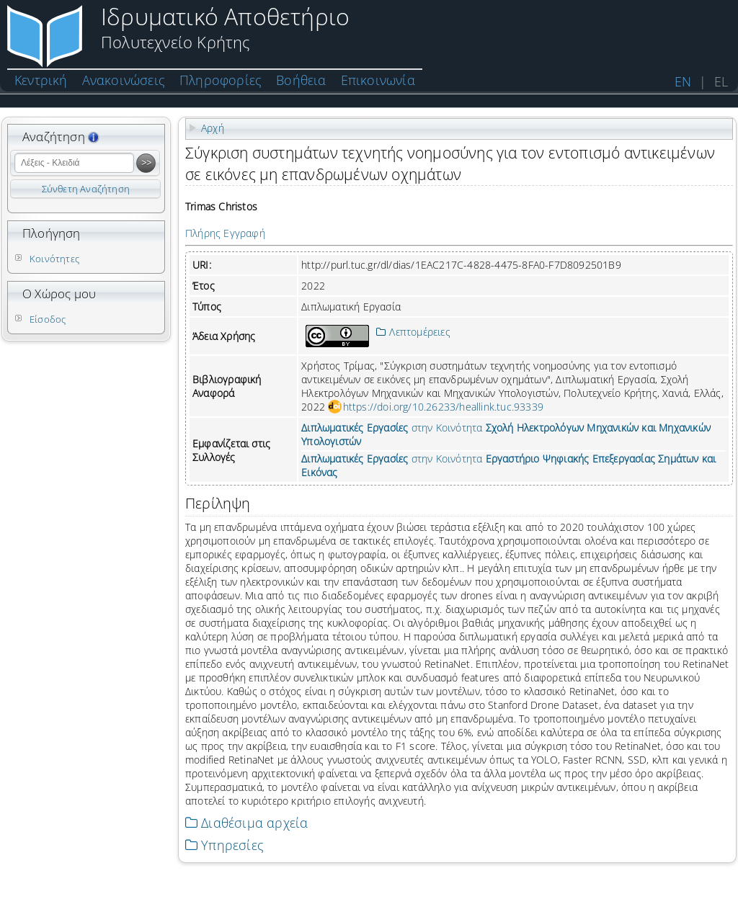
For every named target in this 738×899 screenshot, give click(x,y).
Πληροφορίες (220, 80)
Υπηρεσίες (224, 845)
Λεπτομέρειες (413, 332)
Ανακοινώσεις (123, 80)
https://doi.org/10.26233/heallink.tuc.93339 (443, 406)
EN (683, 81)
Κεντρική (41, 80)
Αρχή (212, 128)
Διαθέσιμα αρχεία (246, 822)
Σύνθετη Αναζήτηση (86, 188)
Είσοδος (48, 319)
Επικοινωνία (378, 80)
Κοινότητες (54, 258)
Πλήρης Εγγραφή (225, 233)
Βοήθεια (301, 80)
